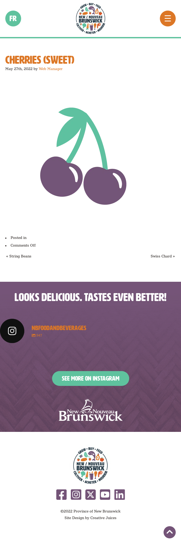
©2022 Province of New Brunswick (90, 511)
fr (13, 18)
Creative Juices (103, 517)
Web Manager (51, 68)
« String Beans (18, 256)
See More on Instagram (90, 378)
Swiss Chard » (163, 256)
